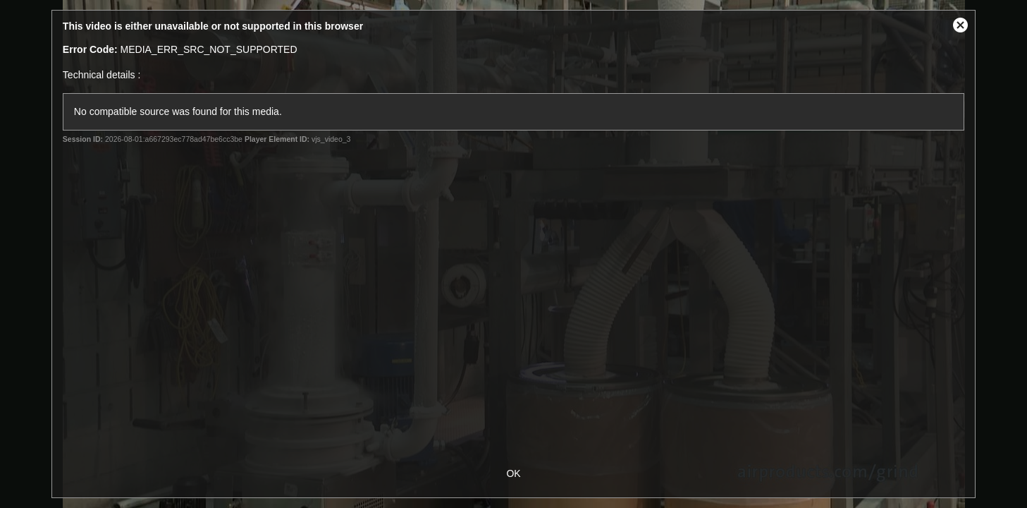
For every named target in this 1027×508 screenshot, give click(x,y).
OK (513, 473)
